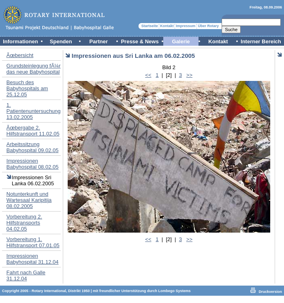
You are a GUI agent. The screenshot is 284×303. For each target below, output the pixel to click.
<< (148, 75)
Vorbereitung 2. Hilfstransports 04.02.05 (24, 223)
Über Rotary (208, 26)
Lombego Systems (174, 291)
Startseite (149, 26)
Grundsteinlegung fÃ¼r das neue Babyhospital (33, 69)
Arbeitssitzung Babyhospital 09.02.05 (32, 147)
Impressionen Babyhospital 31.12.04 (32, 259)
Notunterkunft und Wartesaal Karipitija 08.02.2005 (29, 200)
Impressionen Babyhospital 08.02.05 (32, 164)
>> (189, 75)
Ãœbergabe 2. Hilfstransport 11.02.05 (33, 131)
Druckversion (270, 292)
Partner (99, 41)
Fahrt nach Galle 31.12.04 (25, 275)
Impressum (185, 26)
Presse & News (139, 41)
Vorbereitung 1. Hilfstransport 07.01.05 (33, 242)
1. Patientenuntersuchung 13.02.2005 (33, 111)
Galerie (181, 41)
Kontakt (167, 26)
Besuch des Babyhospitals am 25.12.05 (27, 88)
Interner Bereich (261, 41)
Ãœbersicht (19, 55)
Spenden (61, 41)
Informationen (20, 41)
